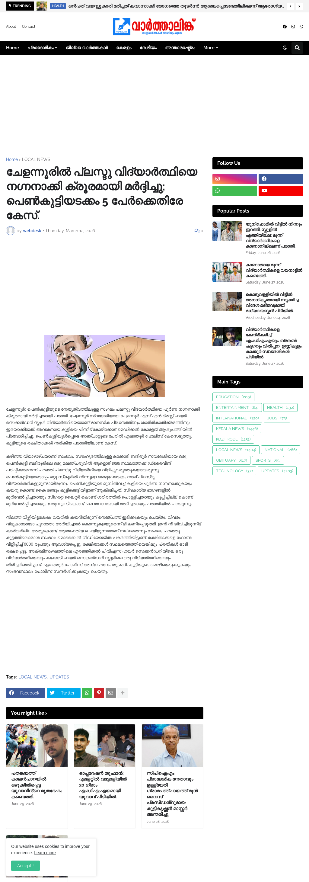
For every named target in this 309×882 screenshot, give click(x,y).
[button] (290, 6)
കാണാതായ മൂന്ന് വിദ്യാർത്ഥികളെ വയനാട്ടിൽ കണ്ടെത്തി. (274, 270)
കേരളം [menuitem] (123, 47)
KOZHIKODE (233, 439)
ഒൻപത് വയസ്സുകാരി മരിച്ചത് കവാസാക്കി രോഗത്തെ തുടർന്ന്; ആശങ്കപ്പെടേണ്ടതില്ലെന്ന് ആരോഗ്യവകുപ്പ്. (176, 6)
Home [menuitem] (12, 47)
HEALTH (280, 407)
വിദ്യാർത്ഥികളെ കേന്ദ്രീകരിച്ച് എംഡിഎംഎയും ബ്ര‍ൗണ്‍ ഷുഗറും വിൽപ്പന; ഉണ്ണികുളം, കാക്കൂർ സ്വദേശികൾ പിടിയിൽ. (274, 343)
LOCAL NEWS (36, 159)
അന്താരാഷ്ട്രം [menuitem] (180, 47)
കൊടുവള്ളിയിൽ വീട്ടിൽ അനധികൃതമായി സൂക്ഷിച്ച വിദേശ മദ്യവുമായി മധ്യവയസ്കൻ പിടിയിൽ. (272, 302)
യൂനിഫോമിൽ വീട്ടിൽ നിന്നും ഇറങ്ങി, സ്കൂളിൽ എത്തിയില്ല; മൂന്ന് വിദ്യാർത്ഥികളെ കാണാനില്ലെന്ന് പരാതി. (274, 235)
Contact (28, 26)
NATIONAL (281, 450)
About (11, 26)
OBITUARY (231, 460)
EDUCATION (233, 397)
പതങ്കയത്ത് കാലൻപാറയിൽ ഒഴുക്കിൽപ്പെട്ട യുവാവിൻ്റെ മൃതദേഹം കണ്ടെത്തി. (36, 785)
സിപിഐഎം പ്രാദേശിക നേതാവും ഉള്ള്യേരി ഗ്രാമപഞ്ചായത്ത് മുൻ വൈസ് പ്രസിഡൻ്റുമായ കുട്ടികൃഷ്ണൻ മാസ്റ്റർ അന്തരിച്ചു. (172, 794)
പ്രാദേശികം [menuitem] (40, 47)
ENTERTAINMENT (237, 407)
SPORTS (268, 460)
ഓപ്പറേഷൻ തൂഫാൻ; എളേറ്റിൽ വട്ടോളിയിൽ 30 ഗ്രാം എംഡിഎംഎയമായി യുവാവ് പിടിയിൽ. (103, 785)
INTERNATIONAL (237, 418)
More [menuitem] (209, 47)
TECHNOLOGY (234, 471)
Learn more (45, 852)
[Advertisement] (154, 106)
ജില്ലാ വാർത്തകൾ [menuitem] (87, 47)
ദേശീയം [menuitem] (148, 47)
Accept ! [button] (25, 865)
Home (12, 159)
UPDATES (59, 677)
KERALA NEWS (237, 429)
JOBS (277, 418)
